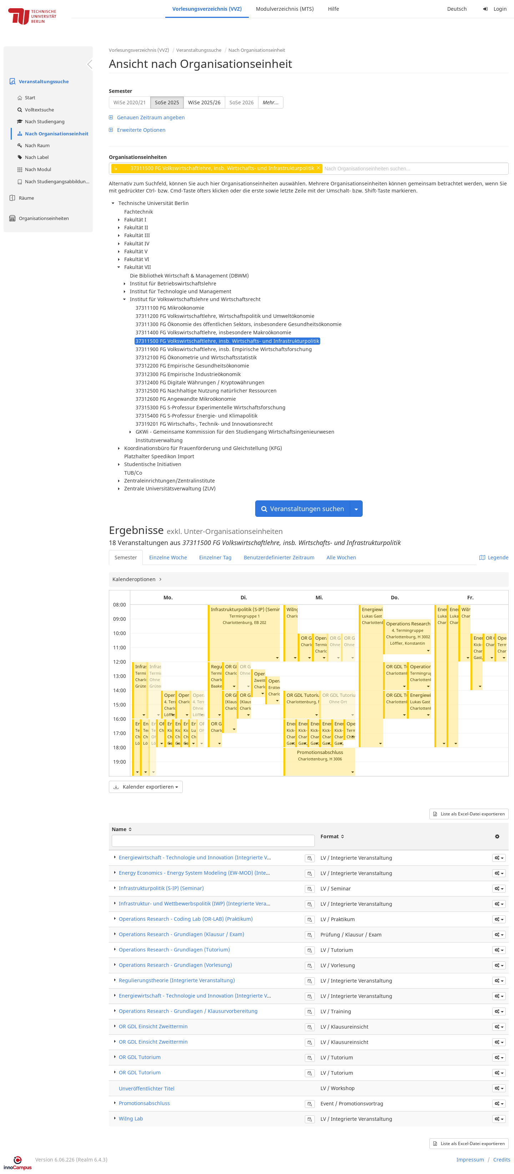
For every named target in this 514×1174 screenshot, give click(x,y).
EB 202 (260, 622)
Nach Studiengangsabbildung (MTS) (54, 181)
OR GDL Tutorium (305, 695)
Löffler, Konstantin (407, 643)
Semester (120, 91)
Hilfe (333, 8)
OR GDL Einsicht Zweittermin (153, 1026)
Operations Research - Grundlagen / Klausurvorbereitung (188, 1011)
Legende (494, 557)
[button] (143, 714)
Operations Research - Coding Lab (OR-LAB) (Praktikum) (186, 918)
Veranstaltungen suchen (302, 508)
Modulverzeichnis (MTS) (285, 8)
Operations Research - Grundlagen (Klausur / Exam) (181, 934)
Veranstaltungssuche (38, 81)
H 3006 (335, 758)
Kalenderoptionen (134, 579)
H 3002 (424, 636)
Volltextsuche (34, 109)
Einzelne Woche (168, 557)
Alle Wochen (341, 557)
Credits (501, 1159)
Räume (20, 198)
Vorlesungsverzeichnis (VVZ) (207, 8)
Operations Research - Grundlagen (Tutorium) (174, 949)
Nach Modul (33, 169)
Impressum (470, 1159)
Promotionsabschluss (320, 752)
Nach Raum (32, 145)
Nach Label (32, 157)
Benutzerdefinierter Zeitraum (279, 557)
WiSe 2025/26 (204, 102)
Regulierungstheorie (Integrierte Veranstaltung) (177, 980)
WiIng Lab (297, 609)
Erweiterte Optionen (137, 129)
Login (494, 8)
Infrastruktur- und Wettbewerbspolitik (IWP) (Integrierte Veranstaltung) (205, 903)
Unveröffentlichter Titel (147, 1088)
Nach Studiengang (40, 121)
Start (25, 97)
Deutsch (457, 8)
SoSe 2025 (167, 102)
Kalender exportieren (146, 786)
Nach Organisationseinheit (52, 133)
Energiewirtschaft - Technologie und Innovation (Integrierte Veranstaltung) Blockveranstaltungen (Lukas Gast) (251, 995)
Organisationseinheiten (38, 218)
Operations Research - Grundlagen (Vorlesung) (175, 964)
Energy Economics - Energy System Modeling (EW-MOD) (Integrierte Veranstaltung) (219, 872)
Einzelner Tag (215, 557)
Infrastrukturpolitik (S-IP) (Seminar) (249, 609)
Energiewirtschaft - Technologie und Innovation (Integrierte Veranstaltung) (209, 857)
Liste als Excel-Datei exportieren (469, 814)
